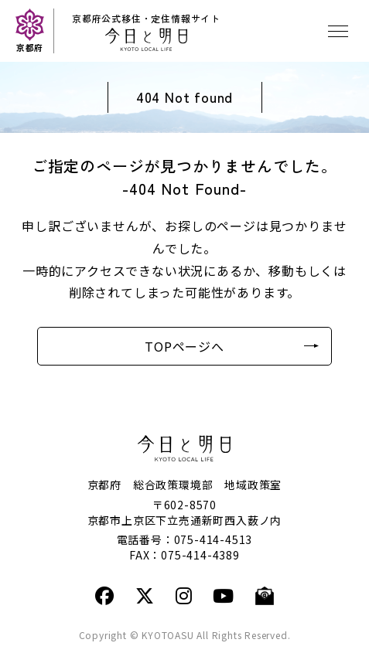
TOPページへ (184, 346)
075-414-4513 (213, 539)
